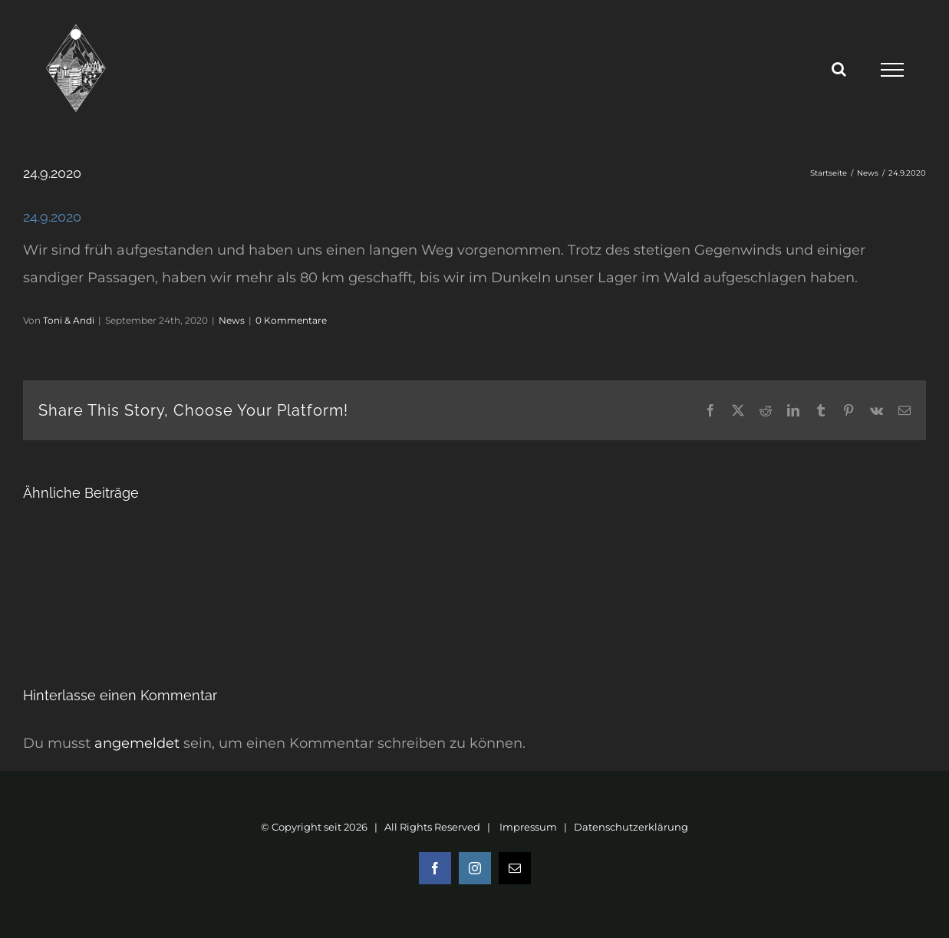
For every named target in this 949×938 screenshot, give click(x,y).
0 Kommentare (291, 320)
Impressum (528, 827)
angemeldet (137, 743)
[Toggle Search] (839, 69)
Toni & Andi (68, 320)
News (232, 320)
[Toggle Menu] (892, 70)
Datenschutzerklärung (631, 827)
